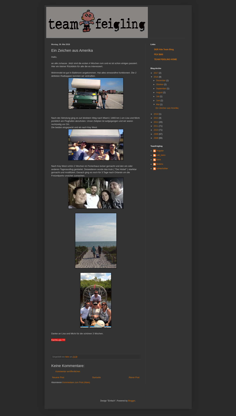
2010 (156, 130)
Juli (158, 96)
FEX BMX (158, 54)
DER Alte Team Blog (164, 49)
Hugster (160, 151)
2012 (156, 122)
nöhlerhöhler (162, 168)
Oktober (160, 84)
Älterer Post (134, 377)
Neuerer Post (58, 377)
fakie (159, 159)
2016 (156, 77)
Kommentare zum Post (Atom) (76, 382)
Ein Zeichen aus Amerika (167, 108)
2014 (156, 114)
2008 (156, 138)
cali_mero (161, 155)
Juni (158, 100)
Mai (158, 104)
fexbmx (160, 164)
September (161, 88)
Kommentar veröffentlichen (68, 371)
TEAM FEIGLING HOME (165, 59)
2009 (156, 134)
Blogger (131, 401)
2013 (156, 118)
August (159, 92)
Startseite (96, 377)
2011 (156, 126)
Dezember (161, 80)
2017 (156, 73)
